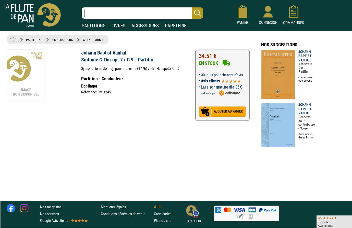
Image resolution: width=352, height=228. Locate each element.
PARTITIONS (93, 26)
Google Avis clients (63, 220)
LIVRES (118, 26)
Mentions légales (113, 207)
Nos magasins (51, 207)
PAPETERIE (175, 26)
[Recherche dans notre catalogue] (142, 13)
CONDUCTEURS (62, 40)
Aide (158, 207)
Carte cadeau (163, 214)
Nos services (49, 214)
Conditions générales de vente (126, 214)
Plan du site (162, 220)
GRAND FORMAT (94, 40)
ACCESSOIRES (145, 26)
